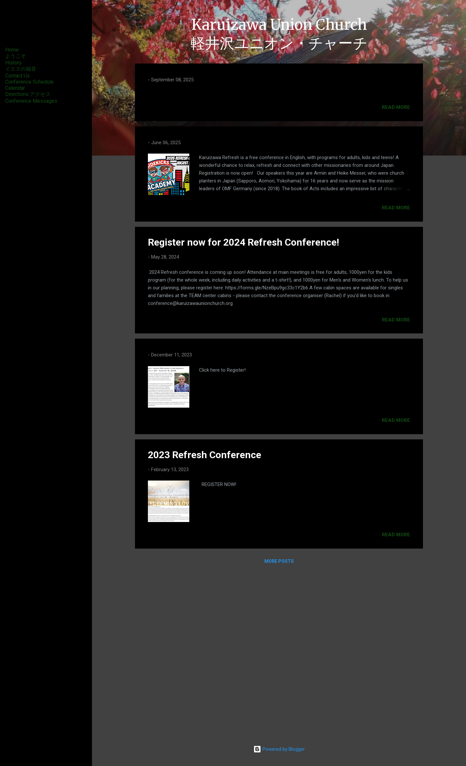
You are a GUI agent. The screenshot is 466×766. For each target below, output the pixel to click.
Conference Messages (31, 101)
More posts (279, 727)
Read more (396, 274)
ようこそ (15, 56)
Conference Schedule (29, 82)
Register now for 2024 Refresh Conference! (243, 408)
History (13, 63)
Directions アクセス (27, 94)
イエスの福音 (20, 69)
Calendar (15, 88)
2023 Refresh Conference (204, 621)
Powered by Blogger (279, 749)
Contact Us (17, 76)
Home (12, 50)
